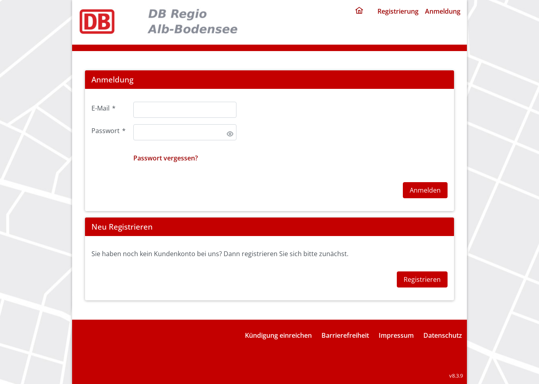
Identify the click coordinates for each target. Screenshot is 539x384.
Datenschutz (442, 335)
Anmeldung (442, 11)
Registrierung (398, 11)
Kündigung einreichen (278, 335)
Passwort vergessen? (165, 158)
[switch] (230, 134)
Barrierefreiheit (345, 335)
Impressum (396, 335)
